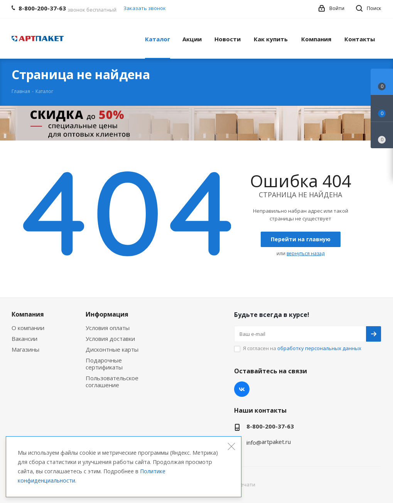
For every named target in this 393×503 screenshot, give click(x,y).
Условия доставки (110, 338)
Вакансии (24, 338)
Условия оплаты (108, 328)
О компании (28, 328)
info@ (253, 442)
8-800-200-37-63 (270, 426)
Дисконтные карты (112, 349)
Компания (28, 314)
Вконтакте (242, 389)
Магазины (25, 349)
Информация (107, 314)
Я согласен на (302, 348)
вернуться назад (305, 253)
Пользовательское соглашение (112, 381)
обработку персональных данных (319, 348)
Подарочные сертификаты (104, 363)
